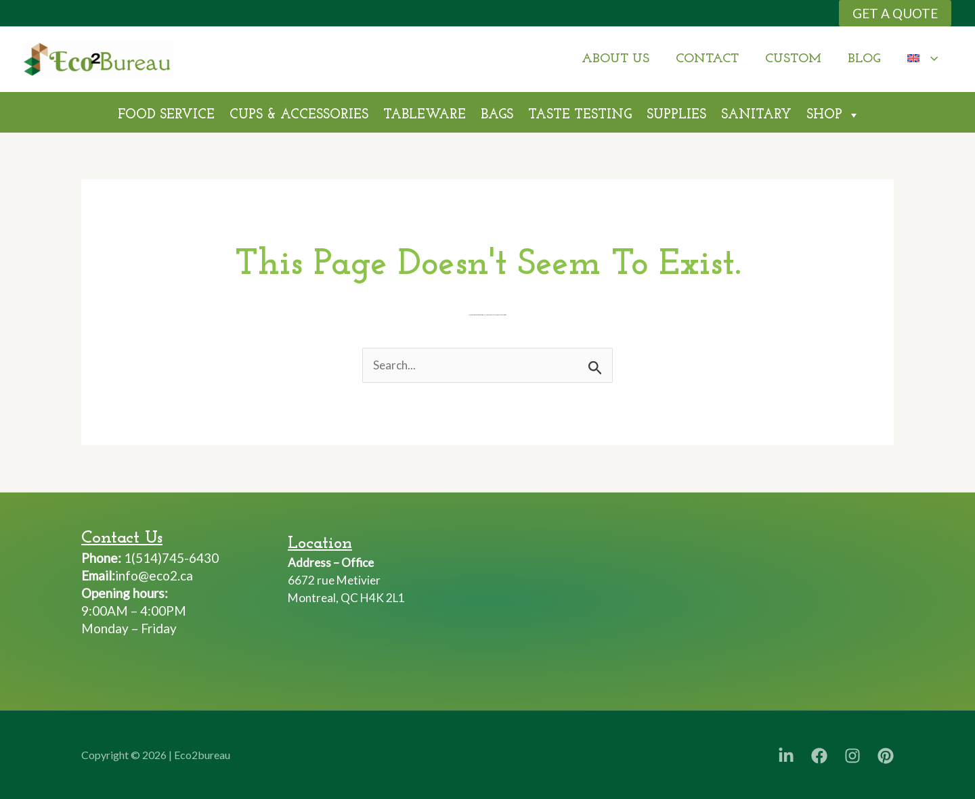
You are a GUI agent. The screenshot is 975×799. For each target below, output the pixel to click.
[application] (931, 59)
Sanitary (756, 115)
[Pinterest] (886, 756)
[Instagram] (852, 756)
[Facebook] (819, 756)
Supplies (676, 115)
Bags (497, 115)
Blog (865, 59)
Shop (833, 113)
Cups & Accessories (299, 115)
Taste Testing (580, 115)
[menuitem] (923, 59)
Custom (795, 59)
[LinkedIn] (786, 756)
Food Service (166, 115)
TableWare (424, 115)
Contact (709, 59)
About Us (619, 59)
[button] (895, 13)
